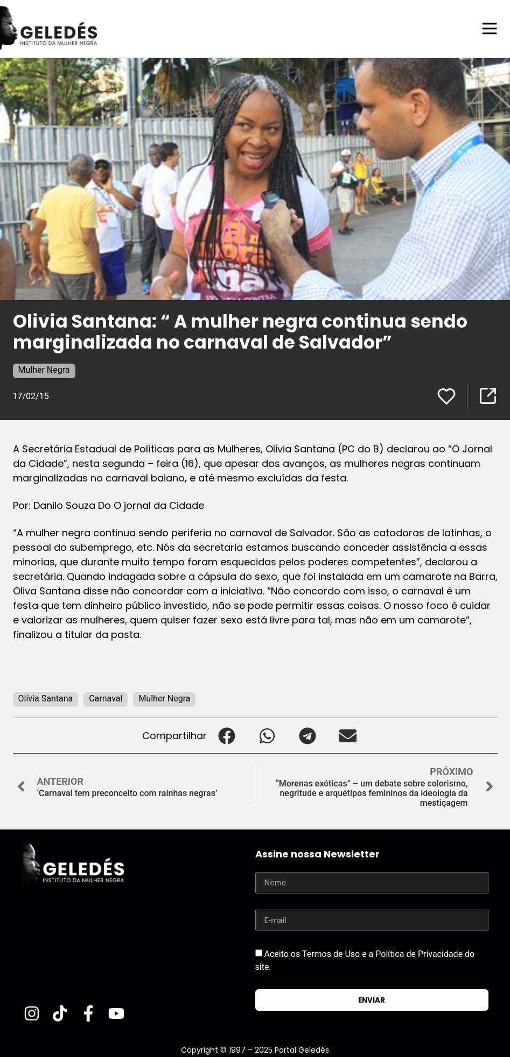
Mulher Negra (44, 369)
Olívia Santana (45, 698)
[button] (227, 735)
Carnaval (105, 698)
